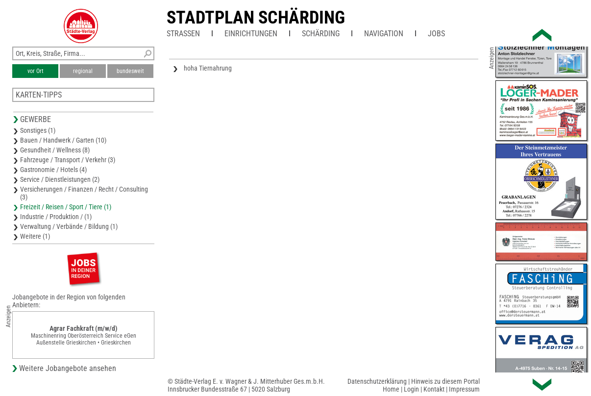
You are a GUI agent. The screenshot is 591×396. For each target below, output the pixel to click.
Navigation (383, 33)
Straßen (183, 33)
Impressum (464, 389)
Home (391, 389)
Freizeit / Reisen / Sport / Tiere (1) (65, 207)
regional (83, 71)
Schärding (321, 33)
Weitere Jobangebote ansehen (67, 368)
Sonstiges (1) (37, 130)
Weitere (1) (35, 236)
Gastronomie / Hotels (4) (53, 169)
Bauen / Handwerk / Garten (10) (63, 140)
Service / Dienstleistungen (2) (59, 179)
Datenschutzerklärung (377, 381)
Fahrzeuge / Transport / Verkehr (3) (67, 160)
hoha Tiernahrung (208, 68)
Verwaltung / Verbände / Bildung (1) (69, 226)
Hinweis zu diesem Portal (445, 381)
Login (411, 389)
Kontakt (433, 389)
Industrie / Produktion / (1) (56, 217)
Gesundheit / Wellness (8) (55, 150)
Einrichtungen (250, 33)
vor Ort (35, 71)
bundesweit (130, 71)
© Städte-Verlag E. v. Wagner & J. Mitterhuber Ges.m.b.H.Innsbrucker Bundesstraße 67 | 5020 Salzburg (246, 385)
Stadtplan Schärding (256, 17)
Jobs (436, 33)
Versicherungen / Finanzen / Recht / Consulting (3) (84, 193)
